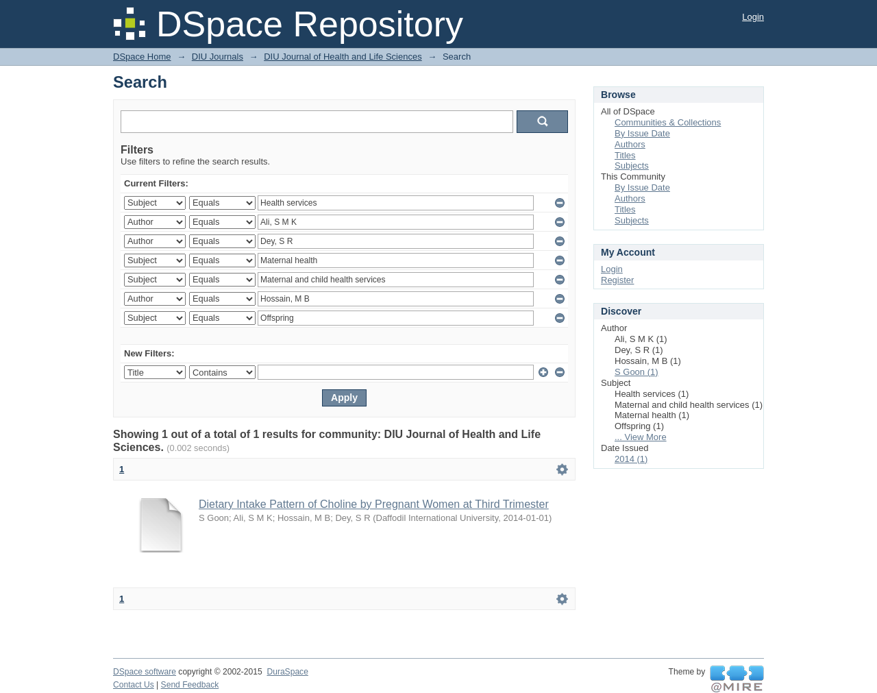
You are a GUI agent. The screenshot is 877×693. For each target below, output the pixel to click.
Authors (630, 144)
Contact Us (133, 685)
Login (753, 17)
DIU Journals (217, 56)
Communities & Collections (668, 122)
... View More (641, 437)
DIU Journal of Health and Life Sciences (343, 56)
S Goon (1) (636, 372)
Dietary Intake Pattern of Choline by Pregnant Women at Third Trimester (374, 504)
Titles (625, 155)
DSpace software (144, 672)
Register (617, 280)
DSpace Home (142, 56)
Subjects (632, 165)
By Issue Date (642, 133)
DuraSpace (287, 672)
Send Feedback (190, 685)
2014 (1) (631, 459)
